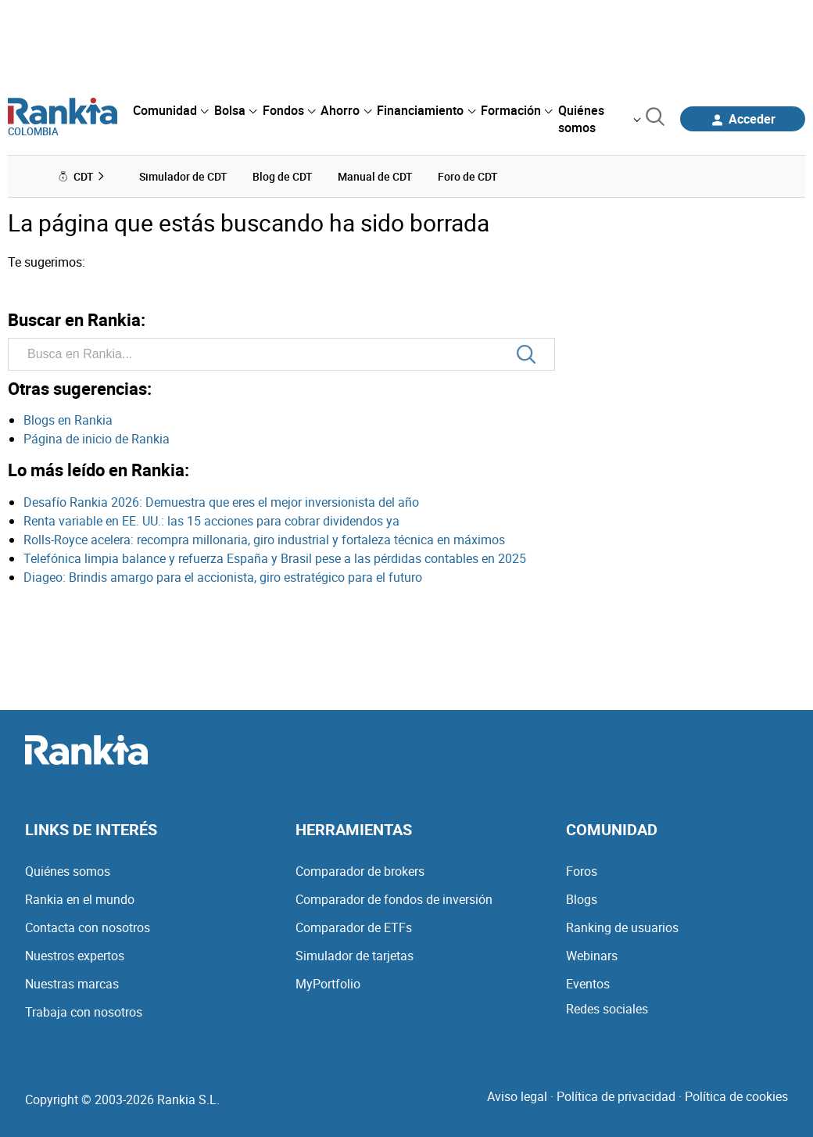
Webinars (592, 955)
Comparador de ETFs (353, 927)
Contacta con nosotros (87, 927)
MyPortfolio (327, 983)
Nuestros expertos (74, 955)
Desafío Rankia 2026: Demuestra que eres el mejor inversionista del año (221, 502)
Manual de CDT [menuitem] (375, 176)
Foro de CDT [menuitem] (468, 176)
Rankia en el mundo (79, 899)
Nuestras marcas (72, 983)
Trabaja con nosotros (83, 1011)
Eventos (588, 983)
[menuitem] (170, 110)
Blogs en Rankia (68, 420)
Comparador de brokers (359, 871)
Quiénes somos (67, 871)
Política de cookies (736, 1096)
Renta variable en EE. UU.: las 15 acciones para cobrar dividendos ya (211, 520)
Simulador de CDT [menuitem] (183, 176)
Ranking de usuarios (622, 927)
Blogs (581, 899)
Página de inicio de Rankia (96, 438)
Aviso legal (517, 1096)
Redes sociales (607, 1008)
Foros (581, 871)
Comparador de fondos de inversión (393, 899)
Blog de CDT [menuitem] (282, 176)
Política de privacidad (616, 1096)
